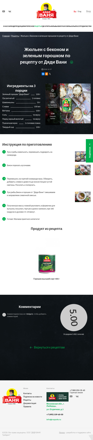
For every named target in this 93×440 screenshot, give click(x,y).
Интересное (29, 26)
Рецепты (38, 26)
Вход (88, 11)
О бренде (11, 26)
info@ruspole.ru (53, 419)
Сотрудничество (85, 26)
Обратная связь (64, 26)
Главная (6, 36)
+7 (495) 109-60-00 (54, 414)
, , (57, 408)
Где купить (46, 26)
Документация (29, 403)
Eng (79, 11)
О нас (5, 26)
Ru (75, 11)
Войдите (30, 314)
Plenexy (62, 432)
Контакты (27, 393)
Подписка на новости (32, 396)
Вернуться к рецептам (47, 347)
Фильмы (53, 26)
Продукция (19, 26)
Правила (27, 406)
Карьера (74, 26)
